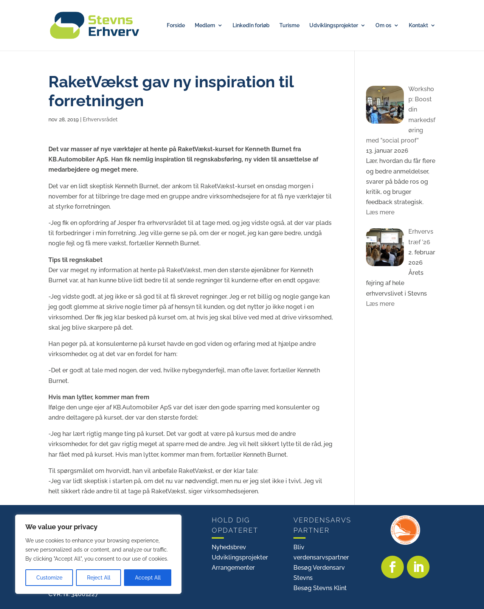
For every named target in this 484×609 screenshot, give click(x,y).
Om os (383, 25)
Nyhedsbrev (229, 547)
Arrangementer (233, 567)
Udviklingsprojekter (333, 25)
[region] (98, 554)
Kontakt (418, 25)
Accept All (148, 578)
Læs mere (380, 212)
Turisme (289, 25)
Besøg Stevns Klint (320, 588)
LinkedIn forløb (251, 25)
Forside (176, 25)
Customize (49, 578)
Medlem (205, 25)
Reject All (98, 578)
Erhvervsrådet (100, 119)
